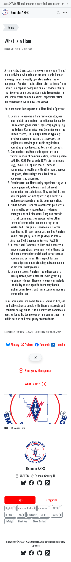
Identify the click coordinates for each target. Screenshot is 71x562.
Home (10, 27)
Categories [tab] (51, 500)
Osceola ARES (15, 12)
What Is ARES (35, 384)
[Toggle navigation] (65, 13)
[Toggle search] (58, 12)
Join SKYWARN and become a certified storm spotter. (35, 3)
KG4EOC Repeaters (14, 428)
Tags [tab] (20, 500)
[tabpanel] (35, 515)
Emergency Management (35, 370)
